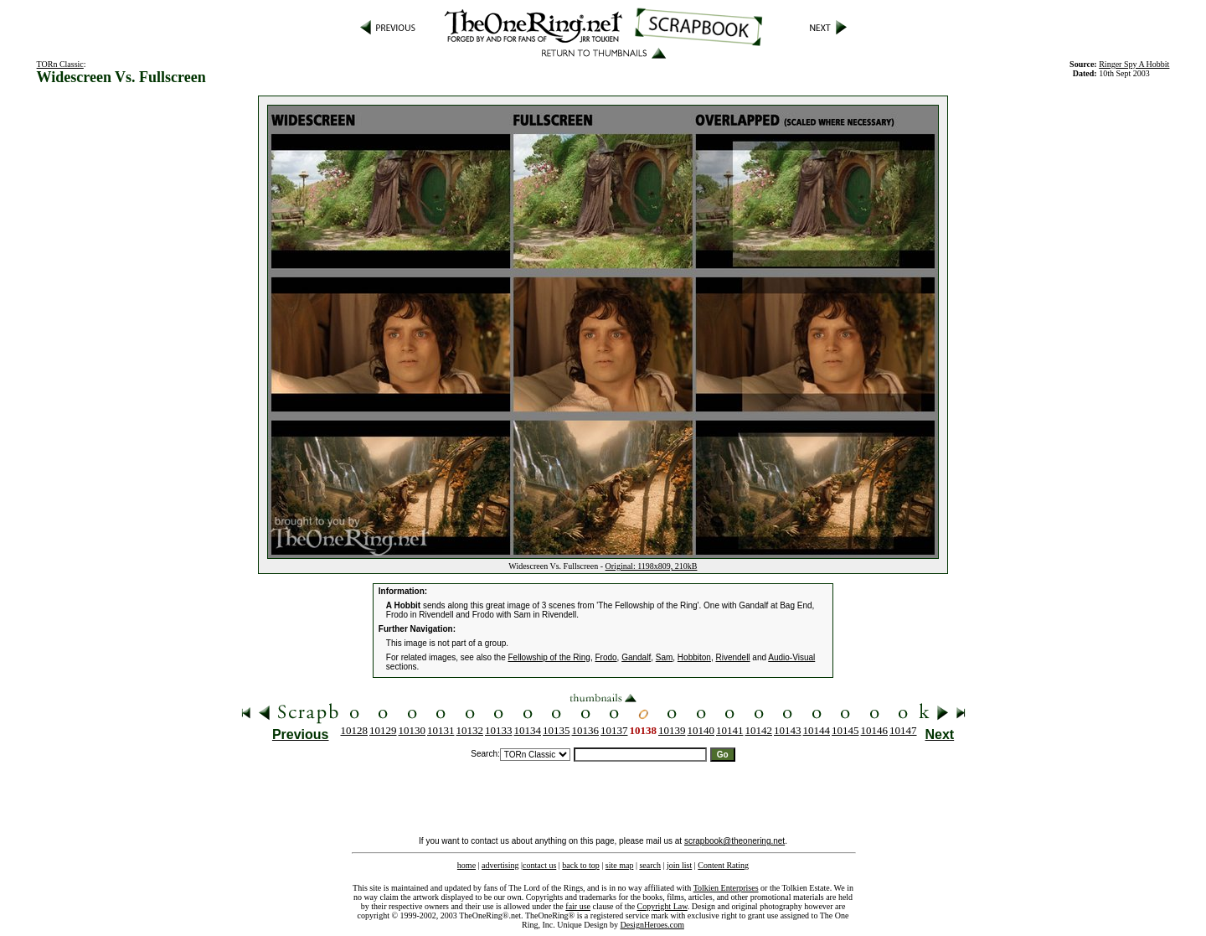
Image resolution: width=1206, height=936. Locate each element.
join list (679, 865)
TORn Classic (60, 64)
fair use (577, 906)
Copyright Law (662, 906)
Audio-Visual (791, 657)
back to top (580, 865)
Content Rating (723, 865)
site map (620, 865)
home (466, 865)
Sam (664, 657)
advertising (500, 865)
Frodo (605, 657)
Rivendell (732, 657)
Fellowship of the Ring (549, 657)
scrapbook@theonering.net (734, 841)
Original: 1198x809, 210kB (652, 566)
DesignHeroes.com (652, 924)
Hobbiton (694, 657)
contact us (539, 865)
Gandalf (636, 657)
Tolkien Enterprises (726, 887)
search (650, 865)
